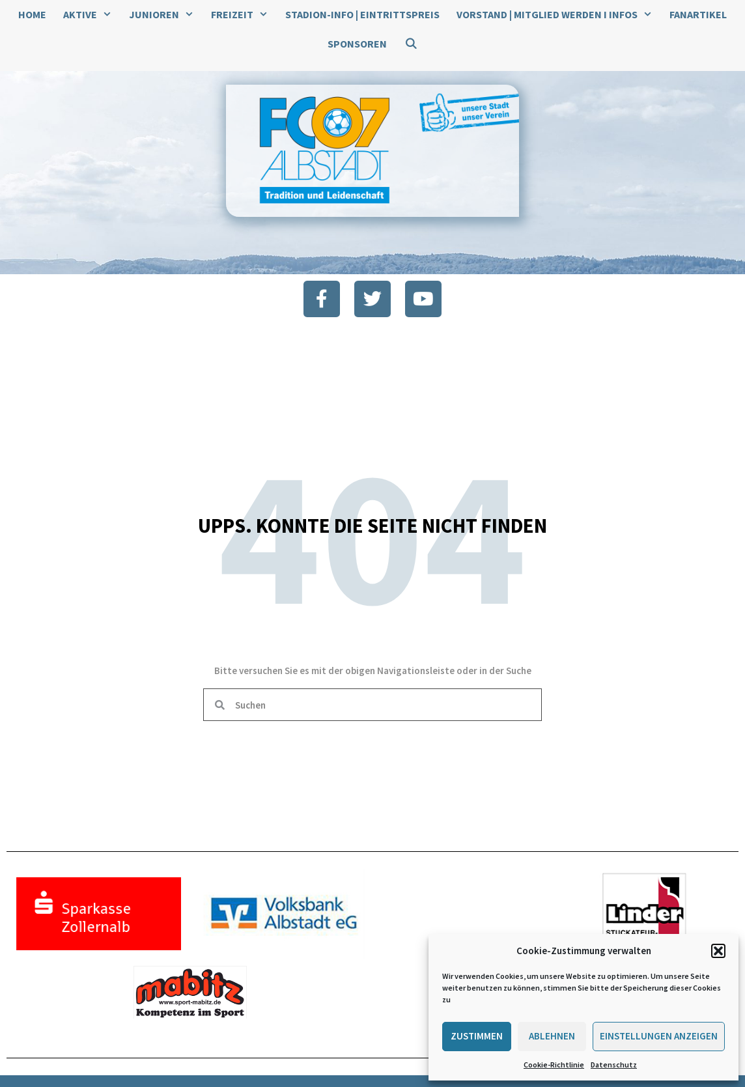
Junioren (166, 14)
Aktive (91, 14)
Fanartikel (698, 14)
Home (32, 14)
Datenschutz (614, 1064)
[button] (718, 950)
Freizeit (244, 14)
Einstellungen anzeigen (659, 1036)
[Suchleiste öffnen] (410, 44)
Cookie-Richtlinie (554, 1064)
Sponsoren (357, 43)
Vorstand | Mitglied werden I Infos (559, 14)
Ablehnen (552, 1036)
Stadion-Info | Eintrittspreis (362, 14)
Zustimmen (477, 1036)
